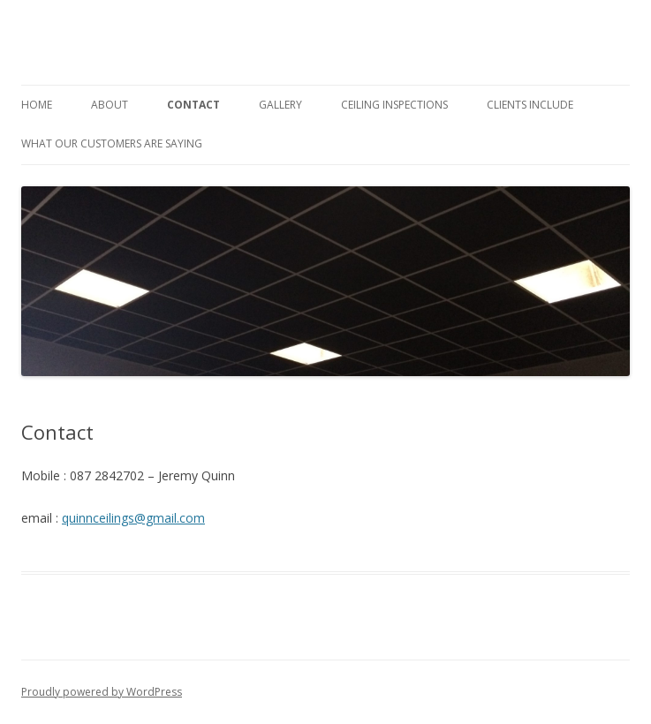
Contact (193, 104)
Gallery (280, 104)
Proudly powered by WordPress (101, 691)
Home (36, 104)
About (109, 104)
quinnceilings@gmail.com (133, 517)
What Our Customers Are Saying (111, 143)
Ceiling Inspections (394, 104)
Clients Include (530, 104)
